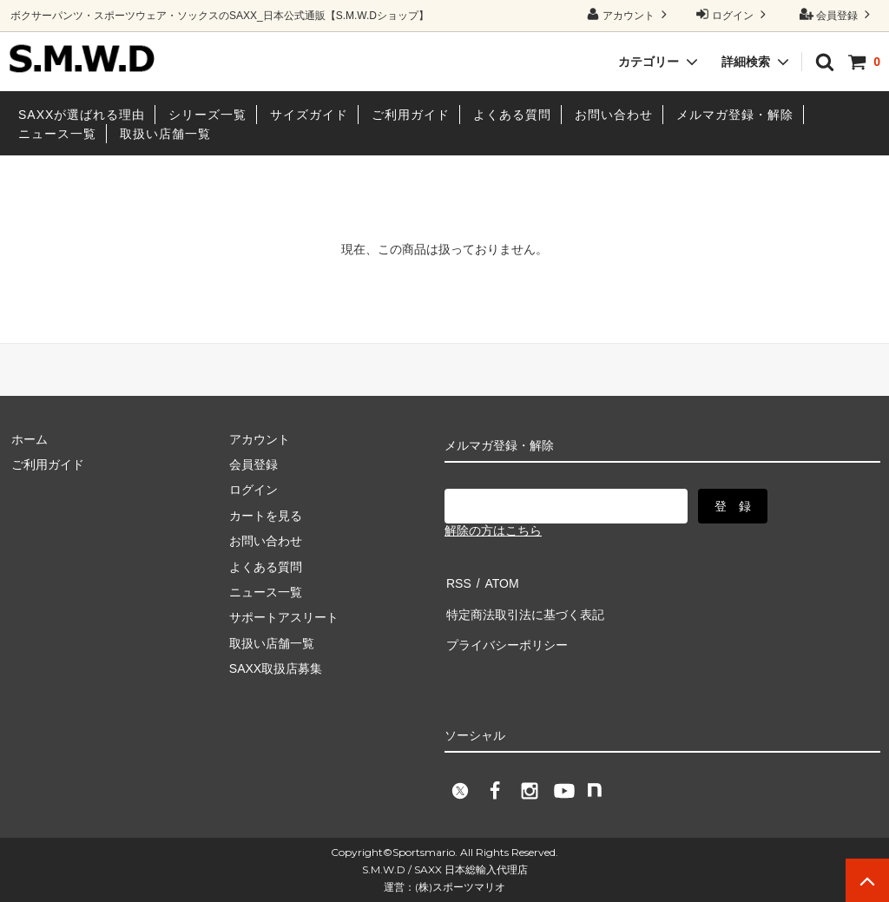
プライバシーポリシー (505, 632)
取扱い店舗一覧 (165, 134)
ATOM (496, 581)
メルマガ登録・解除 (735, 115)
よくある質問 (512, 115)
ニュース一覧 (57, 134)
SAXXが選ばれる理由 (81, 115)
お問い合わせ (614, 115)
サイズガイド (309, 115)
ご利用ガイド (411, 115)
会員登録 (837, 14)
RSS (457, 581)
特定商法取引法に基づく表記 (523, 607)
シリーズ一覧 (207, 115)
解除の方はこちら (493, 530)
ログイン (733, 14)
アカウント (629, 14)
